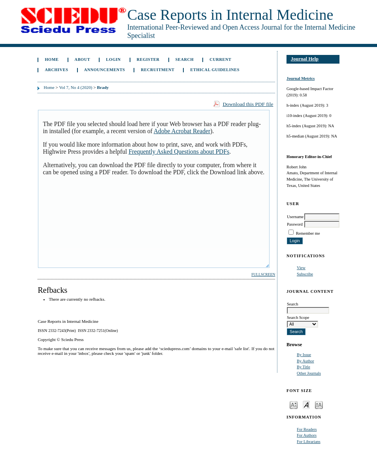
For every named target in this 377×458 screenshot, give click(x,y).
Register (148, 59)
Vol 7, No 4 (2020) (75, 87)
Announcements (104, 70)
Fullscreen (263, 275)
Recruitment (158, 70)
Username (295, 217)
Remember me (308, 233)
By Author (305, 361)
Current (220, 59)
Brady (103, 87)
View (301, 268)
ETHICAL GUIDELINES (215, 70)
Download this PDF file (247, 104)
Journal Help (305, 59)
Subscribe (305, 274)
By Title (303, 367)
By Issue (304, 354)
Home (51, 59)
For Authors (307, 435)
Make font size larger (319, 404)
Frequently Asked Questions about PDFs (178, 151)
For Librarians (308, 441)
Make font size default (306, 404)
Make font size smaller (294, 404)
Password (295, 224)
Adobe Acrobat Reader (182, 131)
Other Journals (309, 373)
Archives (56, 70)
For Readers (307, 429)
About (82, 59)
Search (184, 59)
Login (113, 59)
